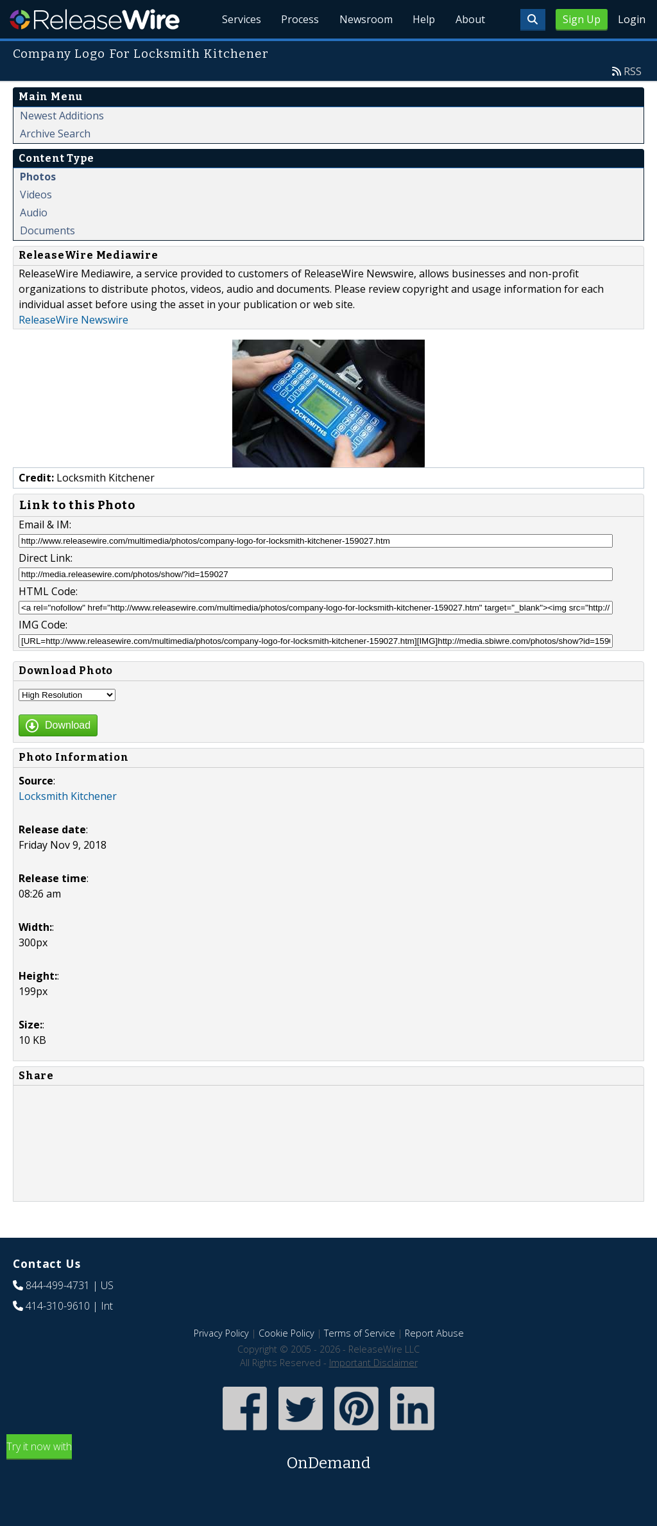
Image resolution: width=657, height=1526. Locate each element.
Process (299, 19)
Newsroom (364, 19)
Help (423, 19)
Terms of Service (359, 1333)
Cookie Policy (286, 1333)
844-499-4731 (58, 1285)
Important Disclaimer (373, 1363)
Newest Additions (62, 115)
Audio (33, 212)
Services (239, 19)
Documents (47, 230)
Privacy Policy (221, 1333)
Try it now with (328, 1457)
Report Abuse (434, 1333)
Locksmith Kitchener (68, 796)
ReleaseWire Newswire (73, 320)
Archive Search (55, 133)
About (469, 19)
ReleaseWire (94, 19)
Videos (36, 194)
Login (631, 19)
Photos (38, 176)
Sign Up (582, 19)
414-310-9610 (58, 1306)
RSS (633, 71)
